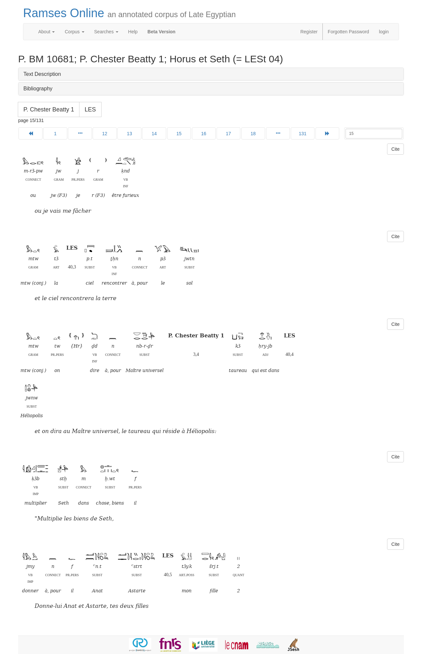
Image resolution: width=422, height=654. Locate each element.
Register (308, 31)
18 (253, 133)
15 (179, 133)
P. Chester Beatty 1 (48, 109)
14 (154, 133)
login (384, 31)
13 (129, 133)
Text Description (42, 74)
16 (203, 133)
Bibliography (37, 88)
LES (90, 109)
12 (104, 133)
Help (133, 31)
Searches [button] (106, 31)
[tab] (211, 74)
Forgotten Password (348, 31)
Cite (395, 149)
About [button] (46, 31)
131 (302, 133)
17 (228, 133)
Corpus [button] (74, 31)
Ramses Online (129, 13)
